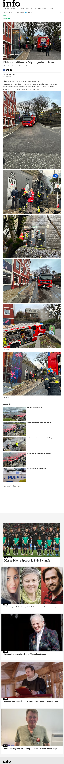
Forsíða (6, 8)
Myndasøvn (42, 8)
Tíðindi (13, 8)
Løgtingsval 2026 (9, 12)
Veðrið (50, 8)
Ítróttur (21, 8)
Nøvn (27, 8)
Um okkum (20, 12)
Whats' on (30, 12)
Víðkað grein (7, 18)
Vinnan (33, 8)
